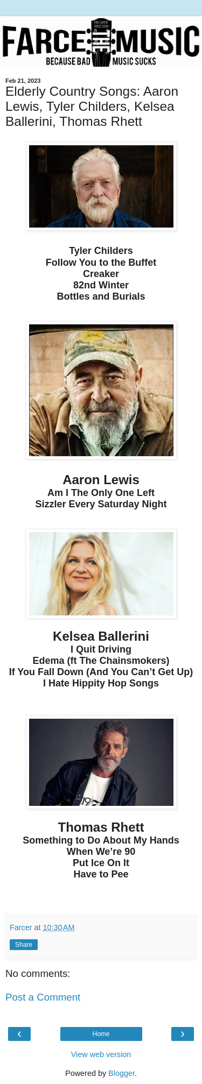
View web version (101, 1054)
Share (23, 944)
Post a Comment (42, 997)
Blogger (121, 1073)
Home (100, 1034)
